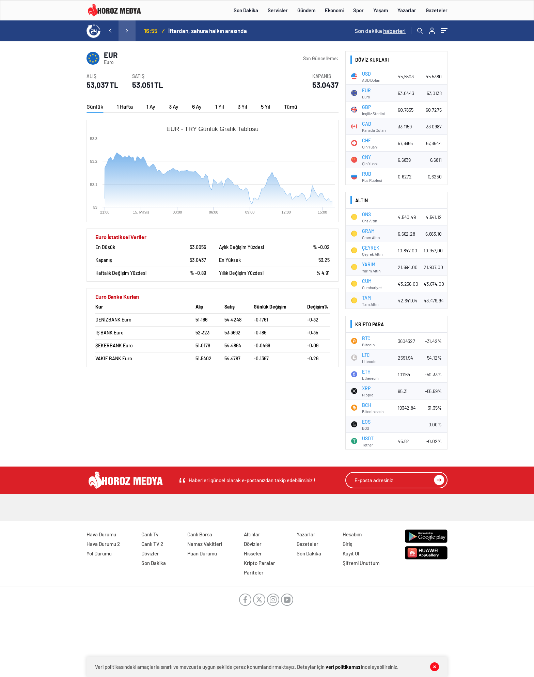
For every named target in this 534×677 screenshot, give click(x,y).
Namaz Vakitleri (204, 544)
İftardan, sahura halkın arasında (207, 30)
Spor (358, 10)
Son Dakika (246, 10)
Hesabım (352, 534)
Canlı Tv (149, 534)
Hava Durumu (101, 534)
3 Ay (173, 106)
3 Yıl (242, 106)
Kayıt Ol (351, 553)
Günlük (95, 106)
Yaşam (380, 10)
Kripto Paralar (259, 563)
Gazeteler (436, 10)
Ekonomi (334, 10)
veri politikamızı (343, 667)
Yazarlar (406, 10)
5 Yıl (265, 106)
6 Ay (197, 106)
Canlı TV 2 (152, 544)
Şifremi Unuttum (361, 563)
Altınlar (252, 534)
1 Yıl (219, 106)
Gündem (306, 10)
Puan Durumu (202, 553)
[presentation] (110, 30)
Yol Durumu (99, 553)
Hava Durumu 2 (103, 544)
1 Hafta (125, 106)
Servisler (278, 10)
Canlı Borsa (199, 534)
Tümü (290, 106)
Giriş (347, 544)
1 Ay (150, 106)
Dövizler (150, 553)
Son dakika (380, 30)
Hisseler (253, 553)
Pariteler (254, 572)
